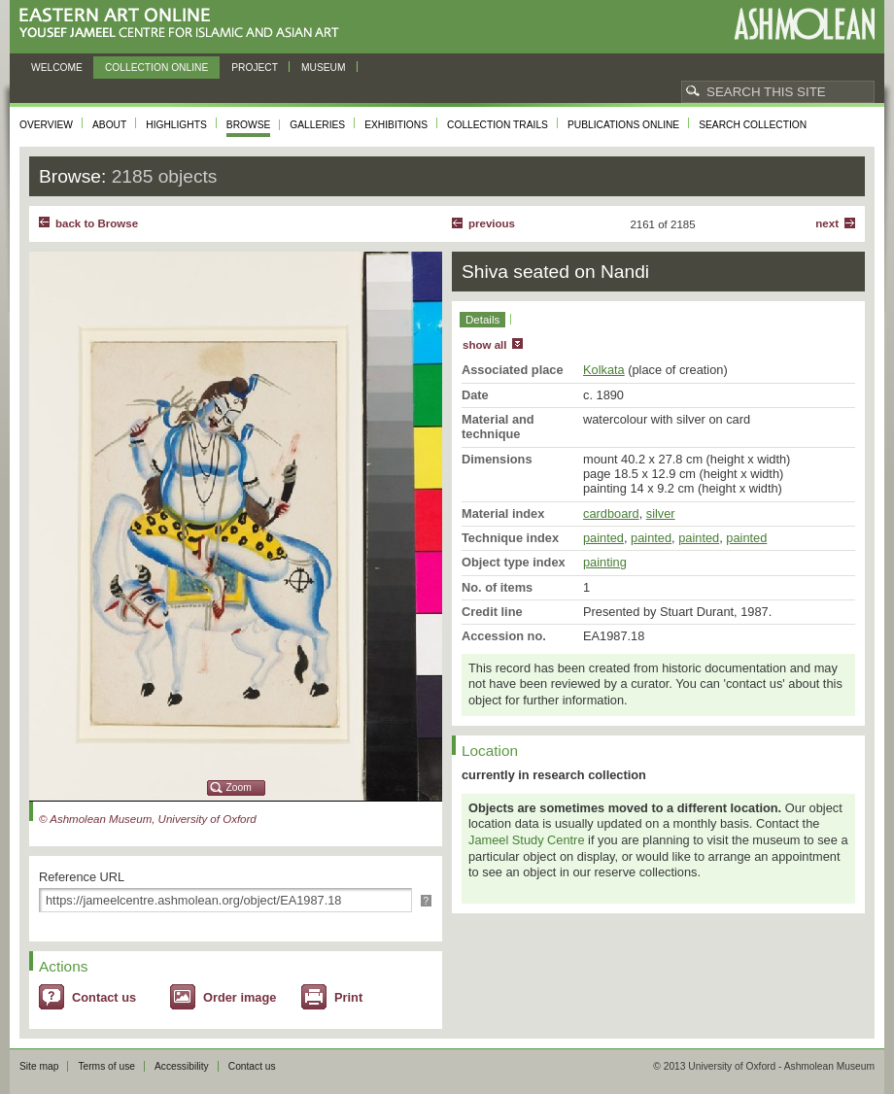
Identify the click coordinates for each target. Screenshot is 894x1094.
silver (660, 513)
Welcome (57, 67)
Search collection (753, 125)
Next (827, 223)
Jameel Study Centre (526, 840)
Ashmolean (804, 24)
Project (254, 67)
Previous (491, 223)
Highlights (176, 125)
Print (348, 997)
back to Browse (96, 223)
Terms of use (106, 1066)
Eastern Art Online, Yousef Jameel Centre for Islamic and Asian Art (184, 24)
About (109, 125)
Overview (46, 125)
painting (605, 562)
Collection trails (497, 125)
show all (484, 345)
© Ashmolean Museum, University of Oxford (148, 819)
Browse (248, 125)
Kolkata (604, 369)
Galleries (317, 125)
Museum (323, 67)
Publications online (623, 125)
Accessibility (182, 1066)
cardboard (611, 513)
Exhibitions (396, 125)
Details (482, 319)
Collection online (156, 67)
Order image (239, 997)
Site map (38, 1066)
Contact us (104, 997)
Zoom (239, 787)
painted (603, 537)
